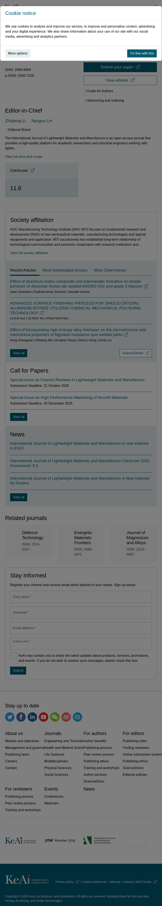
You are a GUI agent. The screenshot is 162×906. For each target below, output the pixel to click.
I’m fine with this (142, 53)
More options (18, 53)
